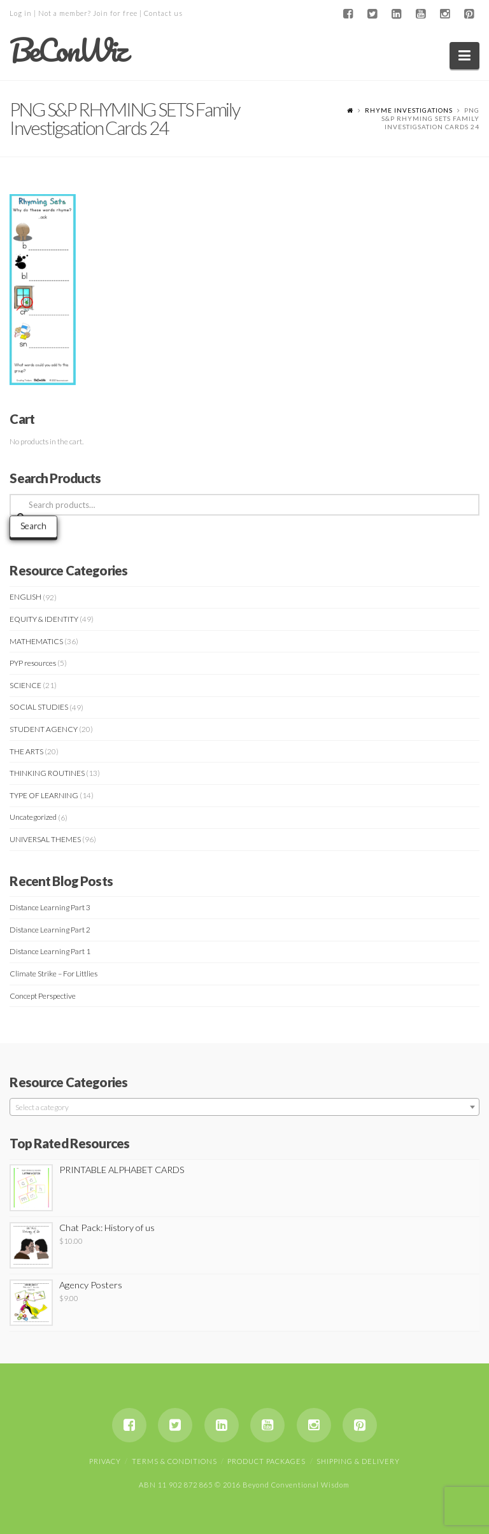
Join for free (115, 13)
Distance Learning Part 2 (50, 929)
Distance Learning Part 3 (50, 907)
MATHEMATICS (36, 641)
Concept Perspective (43, 996)
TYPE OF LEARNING (44, 795)
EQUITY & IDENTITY (44, 619)
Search (33, 525)
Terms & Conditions (174, 1461)
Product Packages (266, 1461)
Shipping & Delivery (358, 1461)
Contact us (163, 13)
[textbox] (244, 1107)
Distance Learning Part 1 (50, 951)
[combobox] (244, 1107)
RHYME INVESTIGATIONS (409, 110)
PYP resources (33, 663)
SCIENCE (25, 685)
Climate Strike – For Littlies (53, 973)
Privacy (105, 1461)
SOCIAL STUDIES (39, 707)
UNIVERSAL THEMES (45, 839)
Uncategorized (33, 817)
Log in (21, 13)
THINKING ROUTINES (47, 773)
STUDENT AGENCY (44, 729)
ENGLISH (25, 597)
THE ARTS (26, 751)
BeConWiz (68, 50)
